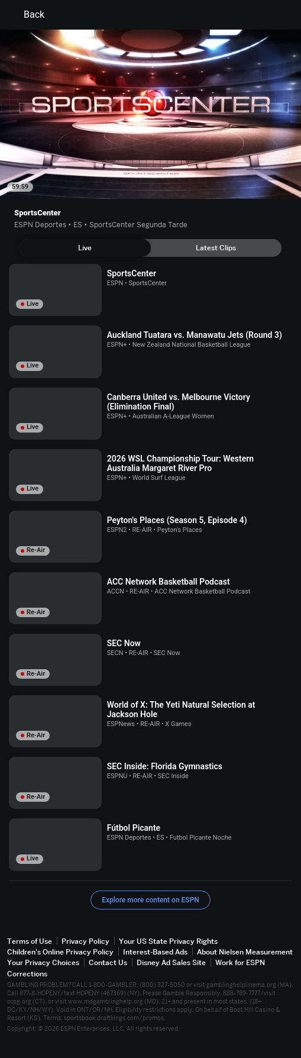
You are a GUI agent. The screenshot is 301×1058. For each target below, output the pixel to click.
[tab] (85, 248)
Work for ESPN (240, 962)
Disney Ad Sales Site (171, 962)
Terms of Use (29, 941)
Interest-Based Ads (155, 951)
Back (26, 15)
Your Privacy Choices (43, 962)
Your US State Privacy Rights (168, 941)
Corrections (27, 973)
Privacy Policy (85, 941)
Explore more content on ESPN (150, 900)
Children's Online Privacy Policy (60, 951)
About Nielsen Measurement (245, 951)
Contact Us (108, 962)
